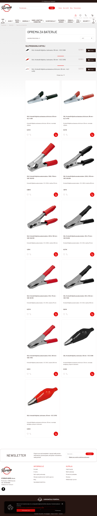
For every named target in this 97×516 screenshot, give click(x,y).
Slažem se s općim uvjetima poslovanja (79, 457)
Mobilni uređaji (70, 21)
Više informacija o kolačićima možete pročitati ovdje (30, 507)
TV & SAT (93, 21)
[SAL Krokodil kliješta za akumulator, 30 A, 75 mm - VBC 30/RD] (56, 314)
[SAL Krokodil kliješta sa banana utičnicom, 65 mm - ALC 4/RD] (92, 135)
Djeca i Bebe (17, 21)
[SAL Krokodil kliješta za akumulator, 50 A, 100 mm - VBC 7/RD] (56, 374)
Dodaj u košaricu (91, 51)
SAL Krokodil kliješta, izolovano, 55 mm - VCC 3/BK (49, 50)
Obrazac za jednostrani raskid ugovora (43, 477)
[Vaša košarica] (92, 15)
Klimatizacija (50, 21)
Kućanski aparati (61, 21)
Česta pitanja (77, 8)
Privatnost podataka (71, 474)
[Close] (26, 510)
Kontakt (36, 469)
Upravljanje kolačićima (39, 482)
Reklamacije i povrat (71, 479)
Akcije (60, 8)
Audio (10, 21)
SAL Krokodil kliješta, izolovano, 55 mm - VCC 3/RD (49, 60)
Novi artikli (66, 8)
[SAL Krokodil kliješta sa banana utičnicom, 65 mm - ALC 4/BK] (56, 135)
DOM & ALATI (3, 21)
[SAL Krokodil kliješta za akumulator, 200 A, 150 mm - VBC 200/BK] (92, 194)
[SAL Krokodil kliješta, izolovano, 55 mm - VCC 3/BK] (92, 374)
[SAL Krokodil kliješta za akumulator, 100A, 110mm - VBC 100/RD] (56, 194)
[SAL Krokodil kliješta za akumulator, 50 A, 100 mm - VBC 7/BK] (92, 314)
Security (86, 21)
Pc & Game (78, 21)
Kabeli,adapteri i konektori (37, 21)
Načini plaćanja (70, 472)
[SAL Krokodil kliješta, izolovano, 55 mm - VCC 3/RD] (56, 434)
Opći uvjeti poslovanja (39, 474)
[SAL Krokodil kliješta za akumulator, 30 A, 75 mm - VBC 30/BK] (92, 254)
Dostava (68, 477)
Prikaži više (60, 75)
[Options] (58, 510)
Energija (25, 21)
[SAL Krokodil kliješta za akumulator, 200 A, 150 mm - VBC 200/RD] (56, 254)
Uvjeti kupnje (69, 469)
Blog (71, 8)
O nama (36, 472)
